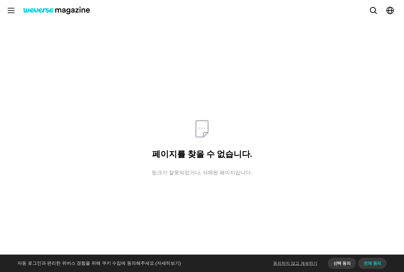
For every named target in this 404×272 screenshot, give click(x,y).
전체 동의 (372, 263)
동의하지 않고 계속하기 (295, 263)
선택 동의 (342, 263)
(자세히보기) (168, 263)
